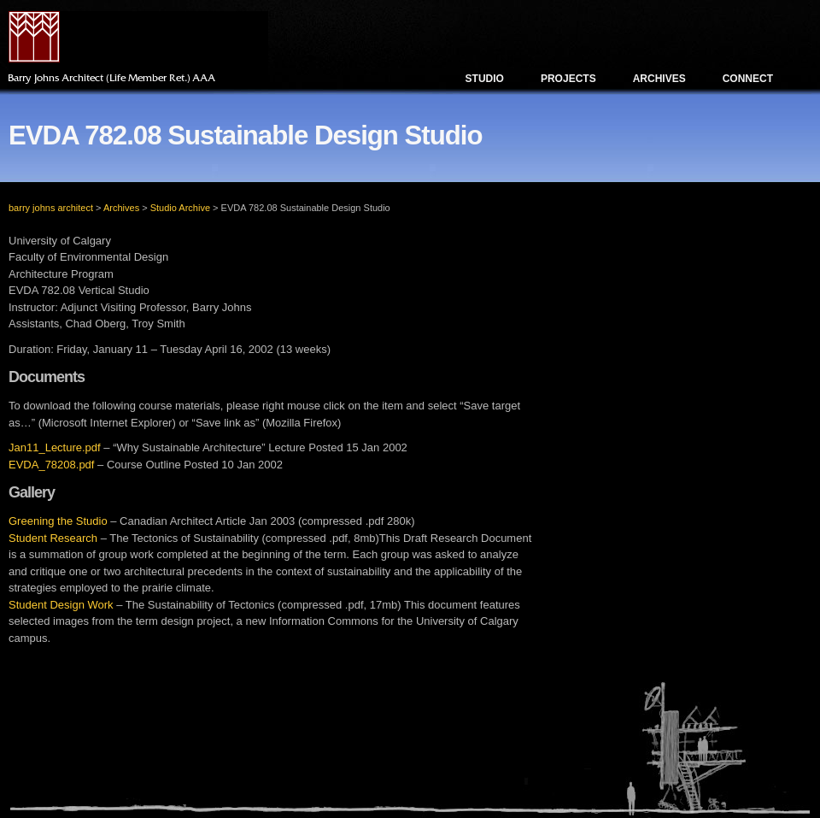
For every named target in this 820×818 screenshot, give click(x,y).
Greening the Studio (58, 521)
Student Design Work (61, 604)
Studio (485, 79)
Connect (748, 79)
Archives (659, 79)
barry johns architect (51, 208)
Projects (568, 79)
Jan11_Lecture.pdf (55, 447)
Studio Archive (180, 208)
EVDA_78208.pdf (51, 464)
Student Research (53, 538)
